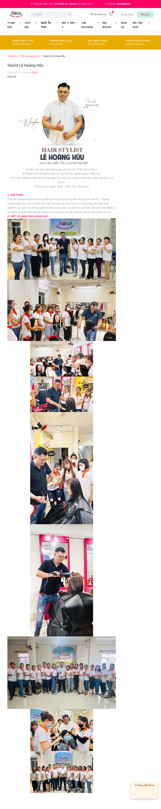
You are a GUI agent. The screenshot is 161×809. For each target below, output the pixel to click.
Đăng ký (145, 14)
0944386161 (124, 4)
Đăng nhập (127, 14)
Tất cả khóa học (98, 14)
